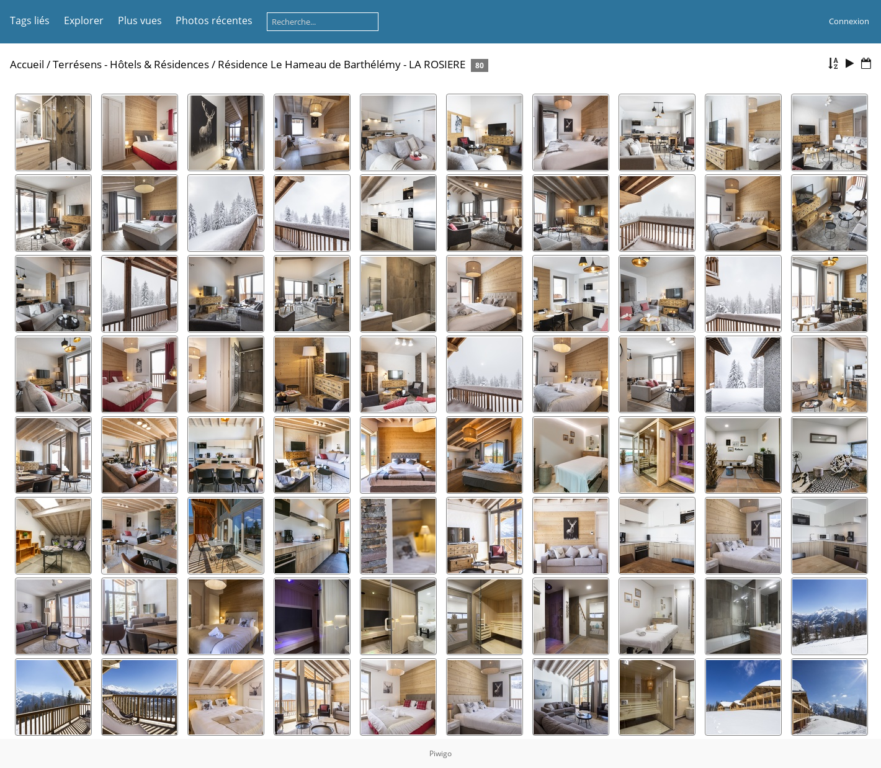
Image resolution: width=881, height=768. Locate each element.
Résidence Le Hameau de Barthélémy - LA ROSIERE (341, 64)
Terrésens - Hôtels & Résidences (131, 64)
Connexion (849, 21)
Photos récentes (214, 20)
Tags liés (30, 20)
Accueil (27, 64)
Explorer (84, 20)
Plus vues (140, 20)
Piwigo (440, 753)
